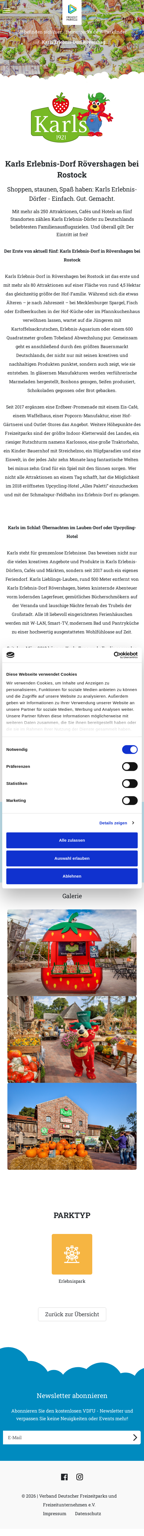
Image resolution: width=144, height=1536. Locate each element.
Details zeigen (113, 823)
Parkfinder (115, 32)
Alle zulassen (72, 840)
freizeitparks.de (82, 32)
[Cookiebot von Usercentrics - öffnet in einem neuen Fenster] (114, 655)
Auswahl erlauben (72, 858)
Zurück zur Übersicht (72, 1314)
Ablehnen (72, 876)
